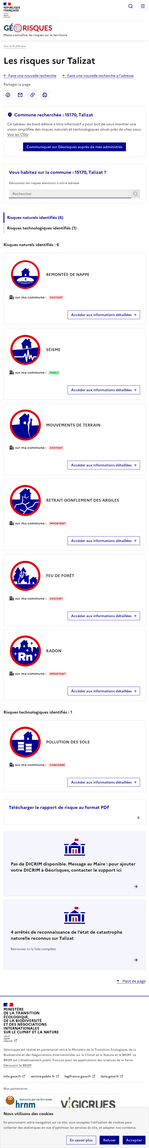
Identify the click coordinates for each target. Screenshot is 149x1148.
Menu (142, 6)
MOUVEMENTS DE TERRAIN (73, 425)
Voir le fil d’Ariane (15, 46)
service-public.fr (43, 1076)
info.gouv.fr (12, 1076)
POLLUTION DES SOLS (68, 742)
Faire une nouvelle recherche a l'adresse (100, 75)
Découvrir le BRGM (17, 1065)
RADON (53, 651)
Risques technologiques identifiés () (42, 228)
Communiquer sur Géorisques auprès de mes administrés (74, 146)
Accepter (134, 1140)
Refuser (109, 1140)
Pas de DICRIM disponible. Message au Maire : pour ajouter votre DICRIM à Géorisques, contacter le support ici (73, 867)
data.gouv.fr (110, 1076)
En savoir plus (81, 1140)
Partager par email (20, 95)
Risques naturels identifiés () (35, 217)
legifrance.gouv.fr (78, 1076)
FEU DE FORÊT (60, 576)
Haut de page (133, 981)
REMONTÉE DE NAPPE (68, 274)
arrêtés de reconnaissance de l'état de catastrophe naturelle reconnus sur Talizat (66, 935)
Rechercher (130, 6)
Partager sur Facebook (8, 95)
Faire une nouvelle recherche (32, 75)
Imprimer (44, 95)
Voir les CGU (17, 134)
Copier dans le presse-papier (32, 95)
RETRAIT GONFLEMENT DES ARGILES (82, 500)
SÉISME (53, 350)
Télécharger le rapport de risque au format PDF (59, 807)
